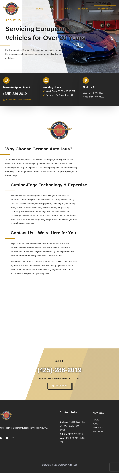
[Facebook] (1, 438)
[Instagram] (13, 438)
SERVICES (66, 8)
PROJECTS (83, 8)
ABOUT (52, 8)
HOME (40, 8)
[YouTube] (7, 438)
